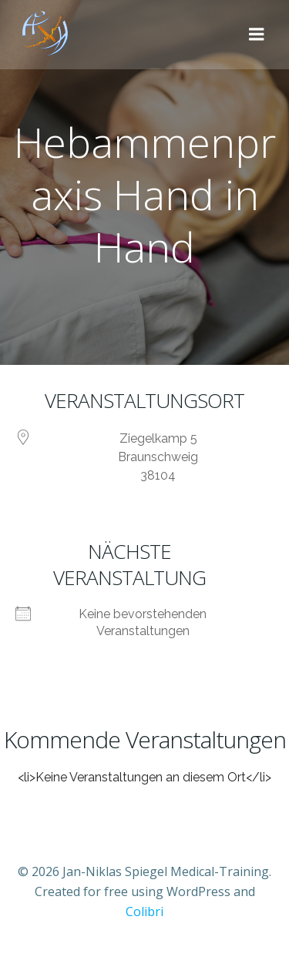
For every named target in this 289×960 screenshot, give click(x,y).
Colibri (144, 911)
